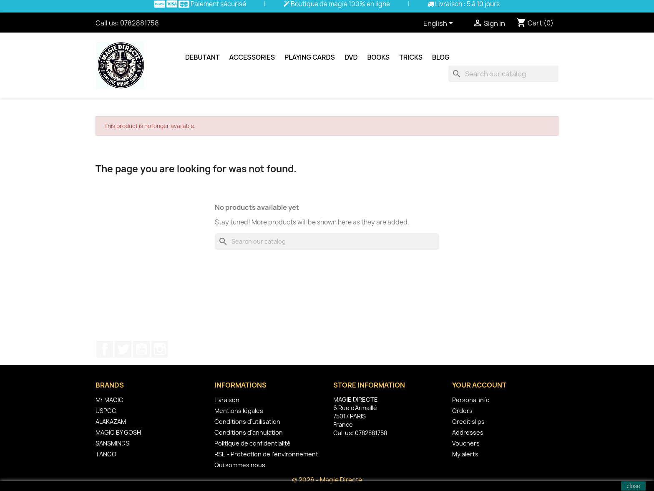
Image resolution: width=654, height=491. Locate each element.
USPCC (106, 411)
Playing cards (309, 57)
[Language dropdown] (439, 24)
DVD (351, 57)
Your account (479, 385)
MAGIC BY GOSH (118, 432)
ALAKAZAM (111, 422)
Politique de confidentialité (252, 443)
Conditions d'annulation (248, 432)
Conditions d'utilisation (247, 422)
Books (378, 57)
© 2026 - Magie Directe (327, 480)
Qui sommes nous (239, 465)
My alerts (465, 454)
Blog (441, 57)
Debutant (202, 57)
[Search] (503, 73)
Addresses (467, 432)
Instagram (159, 349)
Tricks (411, 57)
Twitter (123, 349)
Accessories (252, 57)
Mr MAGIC (109, 400)
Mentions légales (238, 411)
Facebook (104, 349)
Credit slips (468, 422)
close (633, 486)
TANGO (106, 454)
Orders (462, 411)
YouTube (141, 349)
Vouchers (466, 443)
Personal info (471, 400)
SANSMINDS (112, 443)
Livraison (226, 400)
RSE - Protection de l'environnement (266, 454)
